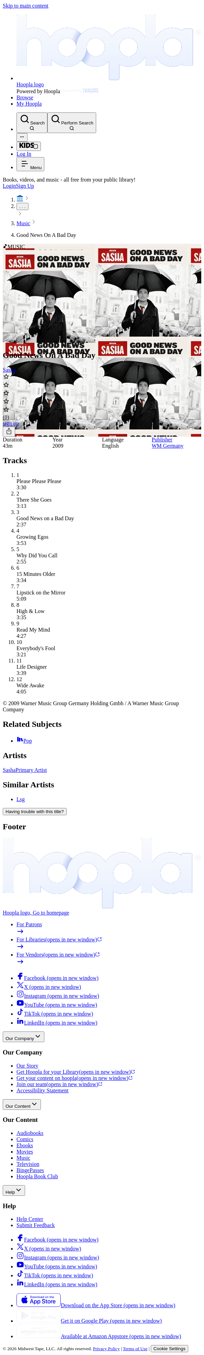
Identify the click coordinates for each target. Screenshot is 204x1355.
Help (13, 1190)
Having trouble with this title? (34, 811)
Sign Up (25, 186)
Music (23, 223)
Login (9, 186)
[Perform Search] (71, 122)
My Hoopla (29, 104)
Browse (24, 97)
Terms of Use (135, 1348)
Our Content (21, 1104)
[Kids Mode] (28, 146)
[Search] (31, 122)
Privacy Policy (106, 1348)
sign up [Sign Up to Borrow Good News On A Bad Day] (11, 423)
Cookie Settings (169, 1348)
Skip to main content (25, 6)
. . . (22, 206)
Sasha (9, 370)
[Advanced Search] (21, 137)
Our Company (23, 1036)
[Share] (9, 432)
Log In (23, 154)
